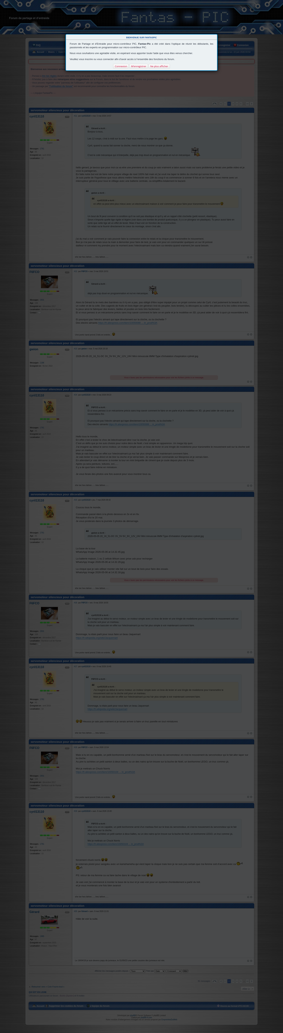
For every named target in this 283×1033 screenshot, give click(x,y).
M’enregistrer (138, 66)
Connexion (121, 66)
